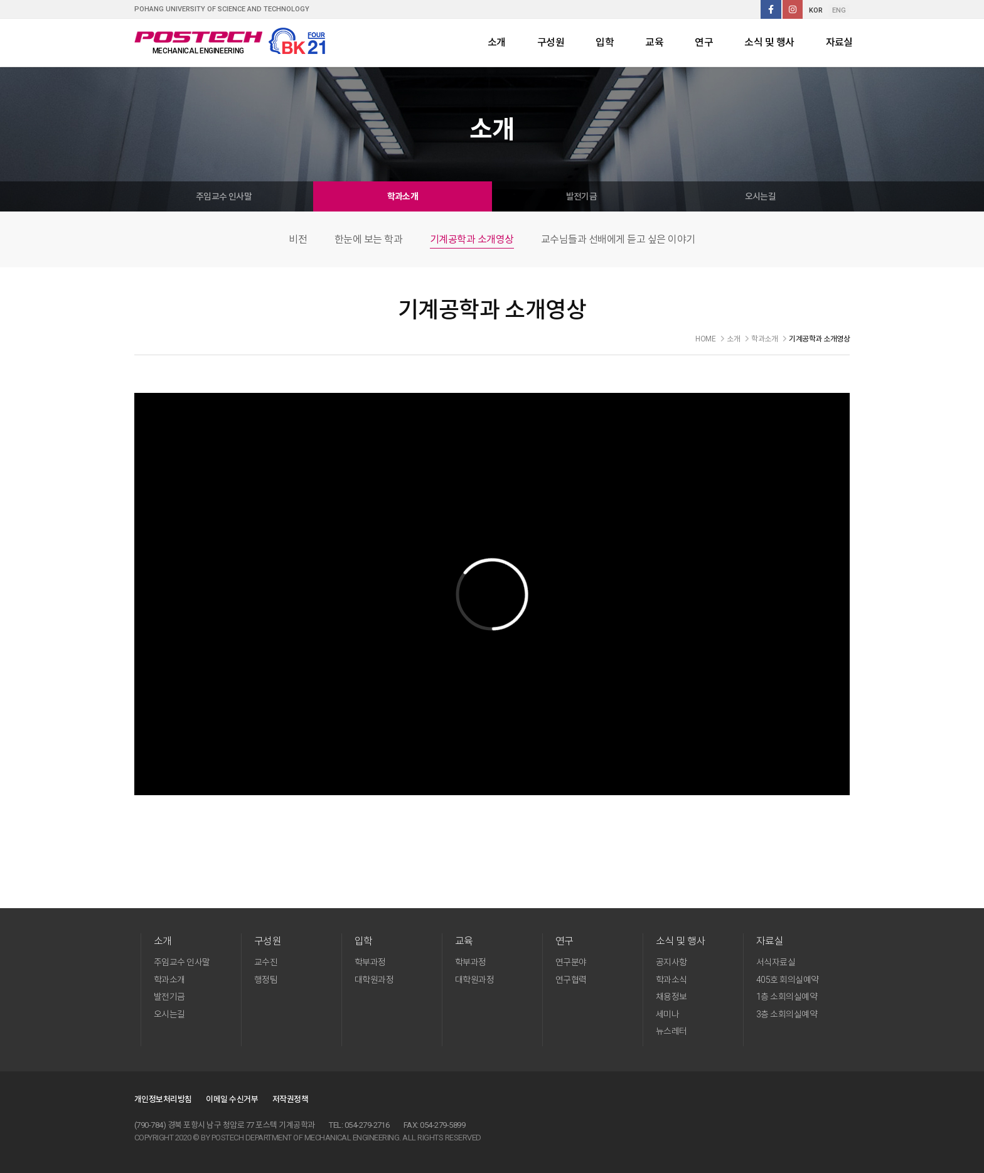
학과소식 (671, 980)
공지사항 (671, 962)
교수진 (265, 962)
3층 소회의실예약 (786, 1014)
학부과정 (370, 962)
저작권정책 (290, 1099)
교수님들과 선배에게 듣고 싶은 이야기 (618, 239)
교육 (654, 42)
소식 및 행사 (769, 42)
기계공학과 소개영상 (472, 239)
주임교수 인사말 (224, 196)
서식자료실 (775, 962)
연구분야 (571, 962)
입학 (605, 42)
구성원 (550, 42)
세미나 (667, 1014)
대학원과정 (374, 980)
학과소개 (403, 196)
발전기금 (581, 196)
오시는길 (760, 196)
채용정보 (671, 997)
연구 (704, 42)
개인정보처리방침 (163, 1099)
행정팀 (265, 980)
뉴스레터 (671, 1031)
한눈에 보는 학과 (368, 239)
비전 (298, 239)
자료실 (839, 42)
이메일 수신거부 (232, 1099)
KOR (816, 10)
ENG (839, 10)
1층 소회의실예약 (786, 997)
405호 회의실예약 (787, 980)
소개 (497, 42)
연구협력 (571, 980)
